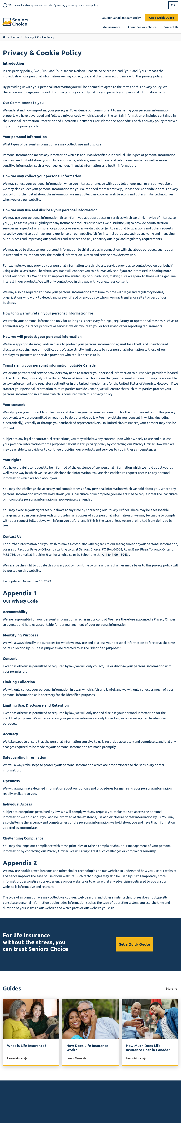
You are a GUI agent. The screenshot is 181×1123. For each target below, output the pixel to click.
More (172, 989)
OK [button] (173, 5)
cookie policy (90, 5)
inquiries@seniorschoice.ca (52, 555)
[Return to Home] (4, 37)
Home (15, 37)
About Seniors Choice (141, 27)
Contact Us (171, 27)
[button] (16, 22)
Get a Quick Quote (161, 17)
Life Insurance (110, 27)
